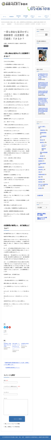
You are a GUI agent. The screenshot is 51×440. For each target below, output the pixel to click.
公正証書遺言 (43, 136)
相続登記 (42, 142)
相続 (39, 176)
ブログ (39, 16)
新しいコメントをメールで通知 (12, 423)
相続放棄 (40, 179)
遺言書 (41, 156)
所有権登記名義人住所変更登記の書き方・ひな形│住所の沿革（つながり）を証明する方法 (43, 101)
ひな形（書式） (42, 126)
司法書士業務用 (42, 163)
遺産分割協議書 (43, 152)
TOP (23, 22)
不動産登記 (42, 130)
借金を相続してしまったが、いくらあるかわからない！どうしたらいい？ (16, 346)
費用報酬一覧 (25, 16)
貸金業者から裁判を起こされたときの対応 (7, 345)
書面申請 (44, 148)
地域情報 (40, 167)
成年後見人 (41, 169)
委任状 (41, 140)
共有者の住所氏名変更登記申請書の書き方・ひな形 (43, 93)
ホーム (4, 16)
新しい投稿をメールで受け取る (12, 426)
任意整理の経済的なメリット (12, 367)
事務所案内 (18, 16)
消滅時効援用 (41, 174)
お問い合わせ (46, 16)
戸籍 (39, 172)
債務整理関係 (43, 132)
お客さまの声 (32, 16)
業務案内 (11, 16)
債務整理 (6, 45)
